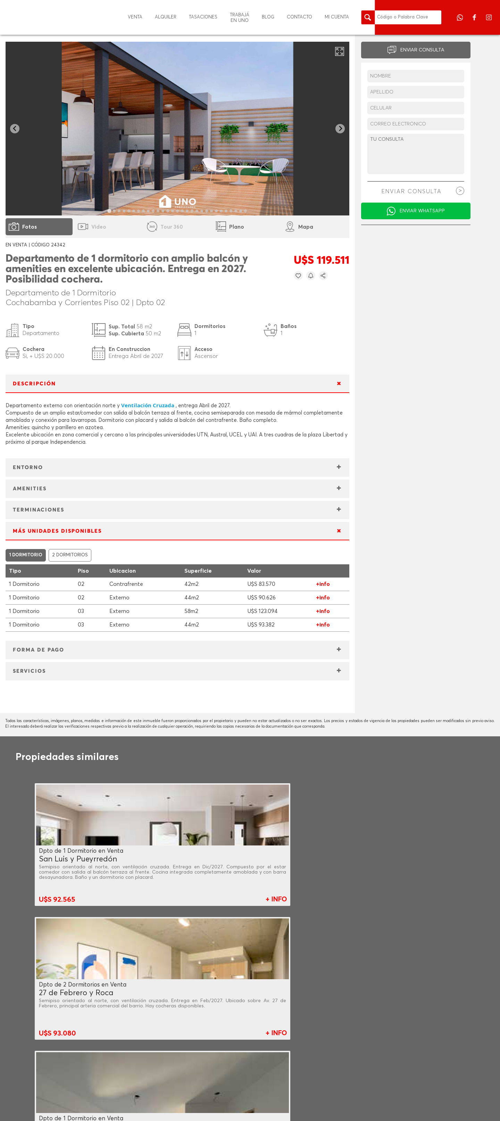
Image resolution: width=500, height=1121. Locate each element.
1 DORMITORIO (25, 555)
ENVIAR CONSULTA (422, 50)
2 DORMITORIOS (70, 555)
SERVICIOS (29, 671)
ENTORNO (28, 467)
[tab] (109, 211)
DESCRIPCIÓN (34, 383)
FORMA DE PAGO (38, 650)
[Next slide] (340, 128)
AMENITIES (30, 488)
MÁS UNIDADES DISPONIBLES (57, 531)
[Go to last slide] (14, 128)
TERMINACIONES (38, 510)
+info (323, 584)
